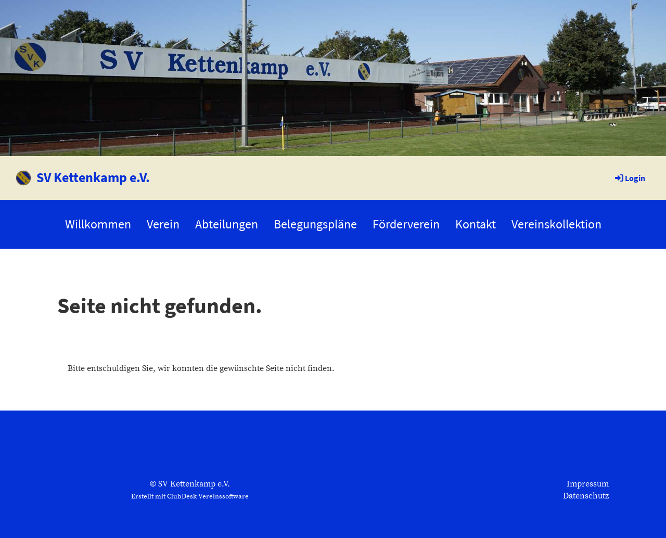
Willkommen (98, 224)
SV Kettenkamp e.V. (93, 177)
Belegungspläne (315, 224)
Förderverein (406, 224)
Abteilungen (226, 224)
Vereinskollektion (556, 224)
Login (629, 178)
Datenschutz (586, 496)
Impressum (588, 484)
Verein (163, 224)
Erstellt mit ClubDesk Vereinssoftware (190, 496)
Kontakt (475, 224)
